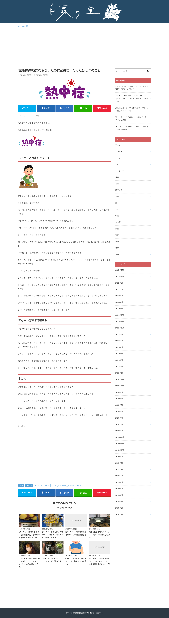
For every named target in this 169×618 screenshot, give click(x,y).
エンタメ (118, 151)
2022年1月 (119, 309)
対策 (47, 485)
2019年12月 (120, 437)
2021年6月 (119, 347)
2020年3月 (119, 424)
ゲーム (118, 158)
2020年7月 (119, 399)
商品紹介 (118, 190)
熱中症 (72, 485)
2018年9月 (119, 508)
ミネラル (39, 485)
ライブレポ (119, 171)
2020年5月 (119, 411)
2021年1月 (119, 373)
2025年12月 (120, 270)
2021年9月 (119, 334)
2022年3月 (119, 296)
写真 (117, 184)
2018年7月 (119, 514)
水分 (54, 485)
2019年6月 (119, 476)
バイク (118, 164)
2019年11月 (120, 444)
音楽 (117, 248)
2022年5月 (119, 289)
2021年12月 (120, 315)
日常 (117, 209)
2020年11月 (120, 386)
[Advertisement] (84, 47)
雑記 (117, 242)
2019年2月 (119, 495)
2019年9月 (119, 457)
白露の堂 (83, 613)
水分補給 (63, 485)
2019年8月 (119, 463)
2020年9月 (119, 392)
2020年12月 (120, 379)
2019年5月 (119, 482)
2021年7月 (119, 341)
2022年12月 (120, 276)
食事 (79, 485)
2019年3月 (119, 489)
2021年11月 (120, 322)
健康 (21, 485)
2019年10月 (120, 450)
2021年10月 (120, 328)
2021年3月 (119, 360)
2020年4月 (119, 418)
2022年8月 (119, 283)
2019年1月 (119, 501)
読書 (117, 229)
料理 (117, 196)
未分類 (30, 485)
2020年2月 (119, 431)
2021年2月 (119, 366)
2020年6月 (119, 405)
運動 (117, 235)
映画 (117, 216)
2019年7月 (119, 469)
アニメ (118, 145)
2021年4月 (119, 354)
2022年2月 (119, 302)
